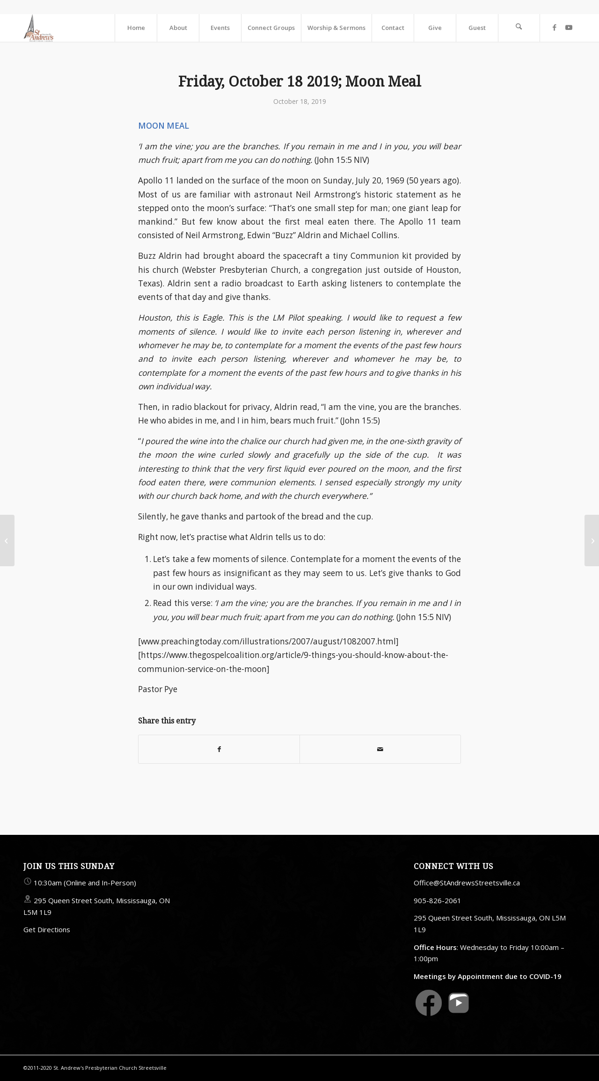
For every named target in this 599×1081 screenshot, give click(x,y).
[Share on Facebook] (219, 749)
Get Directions (46, 929)
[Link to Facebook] (555, 27)
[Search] (519, 28)
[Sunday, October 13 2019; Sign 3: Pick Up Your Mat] (7, 540)
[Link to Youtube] (569, 27)
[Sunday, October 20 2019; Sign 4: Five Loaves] (591, 540)
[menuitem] (136, 28)
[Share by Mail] (380, 749)
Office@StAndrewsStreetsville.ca (467, 882)
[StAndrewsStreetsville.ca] (38, 28)
